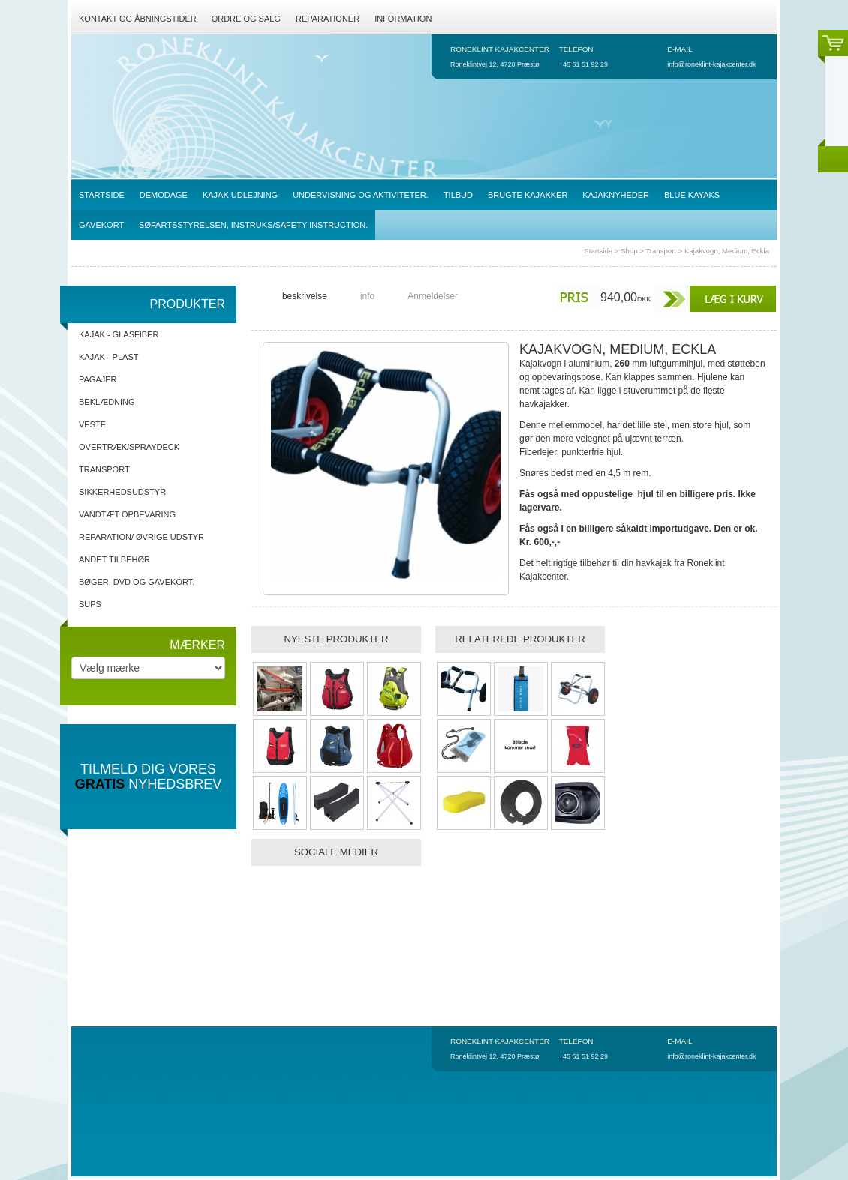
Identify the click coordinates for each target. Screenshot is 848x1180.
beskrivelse (304, 296)
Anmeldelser (432, 296)
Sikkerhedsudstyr (122, 491)
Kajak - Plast (108, 356)
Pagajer (98, 379)
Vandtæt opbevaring (127, 514)
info (367, 296)
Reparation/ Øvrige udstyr (141, 536)
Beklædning (107, 401)
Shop (629, 251)
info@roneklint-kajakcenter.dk (711, 64)
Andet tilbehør (114, 559)
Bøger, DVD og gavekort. (136, 581)
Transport (660, 251)
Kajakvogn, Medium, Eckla (726, 251)
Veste (92, 424)
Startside (598, 251)
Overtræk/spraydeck (129, 446)
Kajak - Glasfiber (118, 334)
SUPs (90, 604)
